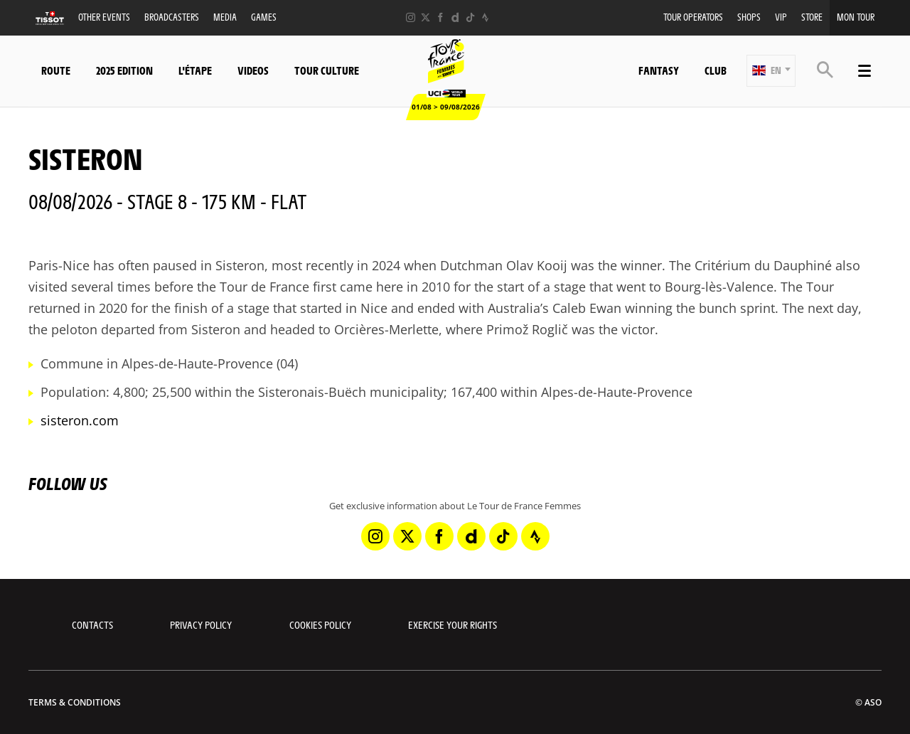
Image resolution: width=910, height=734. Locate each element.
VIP (781, 17)
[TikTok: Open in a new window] (470, 17)
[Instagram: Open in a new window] (410, 17)
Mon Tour (855, 17)
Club (716, 70)
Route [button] (55, 70)
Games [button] (264, 17)
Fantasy (658, 70)
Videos (253, 70)
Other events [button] (104, 17)
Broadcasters (171, 17)
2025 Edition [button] (124, 70)
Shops (749, 17)
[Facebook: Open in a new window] (440, 17)
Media (225, 17)
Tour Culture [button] (326, 70)
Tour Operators (693, 17)
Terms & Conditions (74, 702)
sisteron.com (80, 420)
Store (812, 17)
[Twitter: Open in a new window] (425, 17)
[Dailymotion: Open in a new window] (455, 17)
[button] (771, 71)
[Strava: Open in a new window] (485, 17)
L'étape (195, 70)
